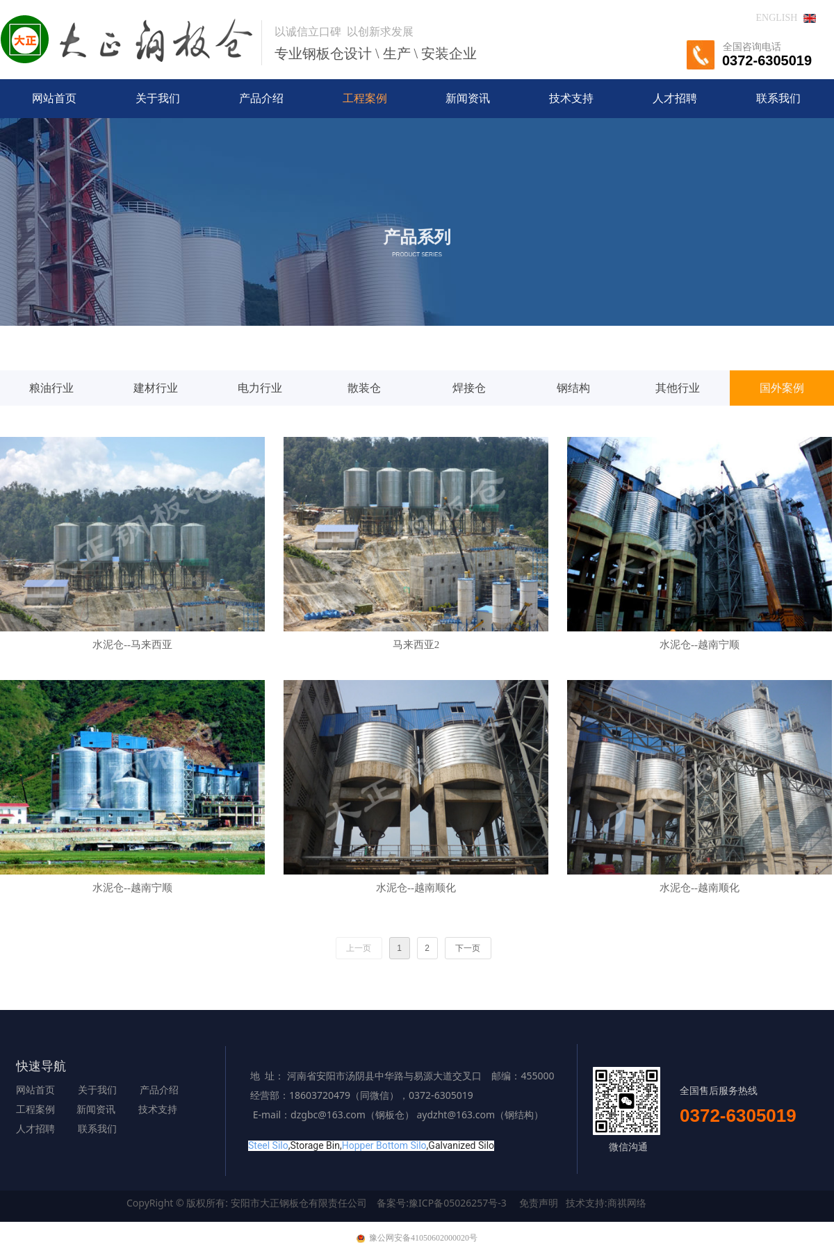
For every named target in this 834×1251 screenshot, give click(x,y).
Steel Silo (268, 1145)
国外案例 (782, 421)
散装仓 (364, 421)
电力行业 (260, 421)
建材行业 (155, 421)
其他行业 (677, 421)
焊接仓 (469, 421)
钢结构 (573, 421)
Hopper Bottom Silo (384, 1145)
